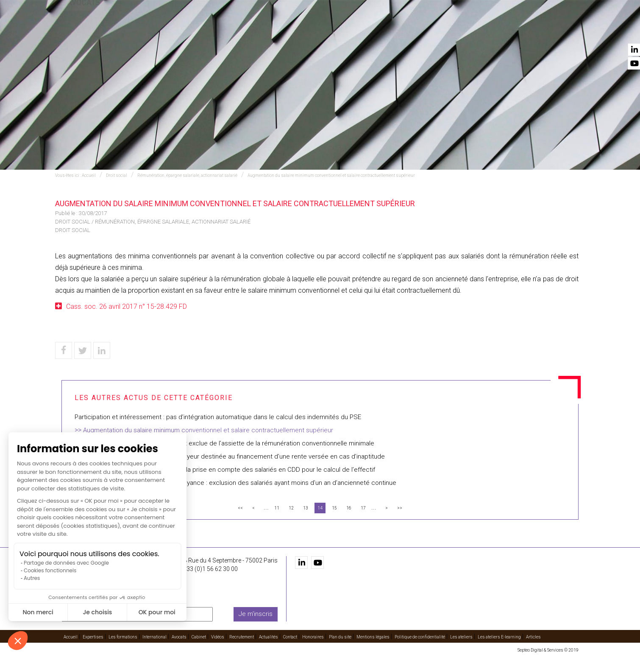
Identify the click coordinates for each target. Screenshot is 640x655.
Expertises (217, 30)
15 (334, 508)
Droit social (116, 175)
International (324, 30)
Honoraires (313, 636)
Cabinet (404, 30)
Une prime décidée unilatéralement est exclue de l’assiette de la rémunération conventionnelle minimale (224, 443)
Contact (565, 30)
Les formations (267, 30)
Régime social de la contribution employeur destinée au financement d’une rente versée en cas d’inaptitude (230, 456)
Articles (533, 636)
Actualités (524, 30)
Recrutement (477, 30)
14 (320, 508)
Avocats (369, 30)
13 (305, 508)
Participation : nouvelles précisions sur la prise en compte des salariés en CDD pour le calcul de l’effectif (225, 469)
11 (276, 508)
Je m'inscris (256, 614)
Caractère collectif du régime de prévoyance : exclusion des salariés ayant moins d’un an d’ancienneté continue (235, 483)
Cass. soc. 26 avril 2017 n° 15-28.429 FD (126, 306)
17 (363, 508)
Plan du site (340, 636)
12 (291, 508)
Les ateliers (461, 636)
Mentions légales (373, 636)
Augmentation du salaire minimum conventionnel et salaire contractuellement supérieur (331, 175)
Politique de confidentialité (420, 636)
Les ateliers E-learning (499, 636)
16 (348, 508)
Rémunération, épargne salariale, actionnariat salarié (187, 175)
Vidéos (436, 30)
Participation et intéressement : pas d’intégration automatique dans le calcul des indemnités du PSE (218, 417)
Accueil (178, 30)
